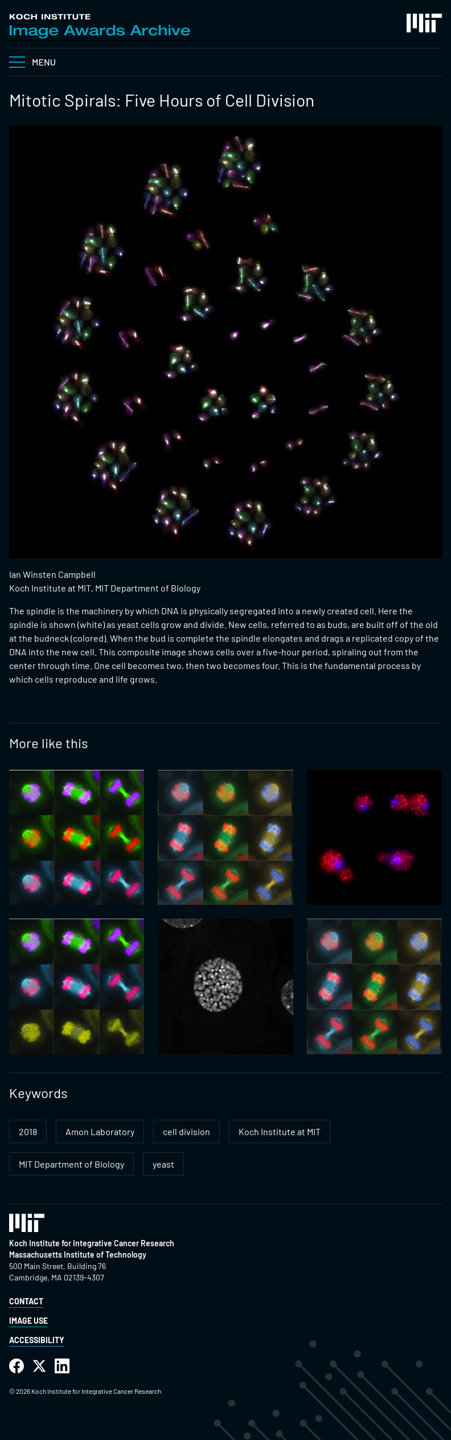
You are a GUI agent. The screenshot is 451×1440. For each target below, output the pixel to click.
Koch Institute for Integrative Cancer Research (91, 1243)
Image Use (28, 1320)
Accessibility (36, 1340)
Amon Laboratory (99, 1131)
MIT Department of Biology (71, 1163)
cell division (186, 1131)
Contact (26, 1301)
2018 (28, 1131)
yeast (163, 1163)
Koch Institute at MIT (280, 1131)
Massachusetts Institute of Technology (77, 1254)
